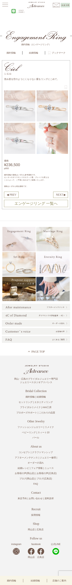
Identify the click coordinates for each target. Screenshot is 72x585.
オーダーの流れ (36, 462)
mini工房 (47, 407)
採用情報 (35, 515)
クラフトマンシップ (42, 452)
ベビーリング (29, 432)
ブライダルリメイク (30, 407)
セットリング (25, 402)
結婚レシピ (23, 468)
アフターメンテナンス (26, 457)
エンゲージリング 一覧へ (36, 203)
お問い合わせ (36, 498)
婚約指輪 (11, 580)
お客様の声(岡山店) (25, 473)
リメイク (49, 427)
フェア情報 (37, 468)
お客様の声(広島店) (47, 473)
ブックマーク (58, 52)
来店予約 (22, 498)
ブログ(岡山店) (27, 478)
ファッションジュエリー (30, 427)
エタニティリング (43, 402)
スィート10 (43, 432)
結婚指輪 (35, 580)
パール (35, 437)
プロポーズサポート (26, 412)
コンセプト (24, 452)
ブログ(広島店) (44, 478)
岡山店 (31, 529)
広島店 (40, 529)
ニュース (49, 468)
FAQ (35, 484)
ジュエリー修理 (48, 457)
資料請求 (49, 498)
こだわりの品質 (47, 412)
